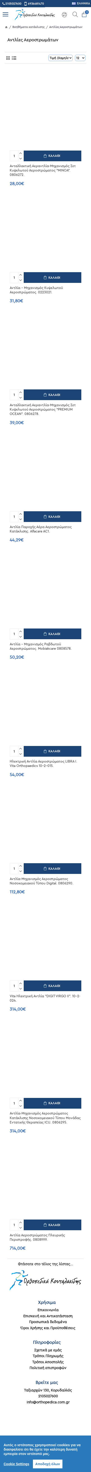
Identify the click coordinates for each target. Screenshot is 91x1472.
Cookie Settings (16, 1464)
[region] (45, 1454)
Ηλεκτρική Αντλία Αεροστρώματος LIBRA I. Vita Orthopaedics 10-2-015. (43, 763)
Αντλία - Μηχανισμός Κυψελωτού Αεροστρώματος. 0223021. (36, 290)
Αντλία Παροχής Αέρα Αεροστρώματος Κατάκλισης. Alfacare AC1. (41, 529)
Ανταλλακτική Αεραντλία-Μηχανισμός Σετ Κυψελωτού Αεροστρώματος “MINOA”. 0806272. (43, 170)
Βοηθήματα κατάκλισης (28, 27)
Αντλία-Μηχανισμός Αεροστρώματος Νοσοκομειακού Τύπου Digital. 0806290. (41, 881)
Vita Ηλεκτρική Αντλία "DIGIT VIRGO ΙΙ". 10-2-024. (45, 998)
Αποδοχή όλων (47, 1464)
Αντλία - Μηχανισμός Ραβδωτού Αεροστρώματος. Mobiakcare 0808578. (41, 646)
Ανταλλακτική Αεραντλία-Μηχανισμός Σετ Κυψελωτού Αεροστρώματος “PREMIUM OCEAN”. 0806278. (43, 409)
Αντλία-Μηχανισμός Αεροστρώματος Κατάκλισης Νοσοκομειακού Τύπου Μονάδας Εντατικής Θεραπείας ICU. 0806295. (45, 1117)
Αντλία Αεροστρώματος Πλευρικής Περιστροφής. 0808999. (37, 1237)
